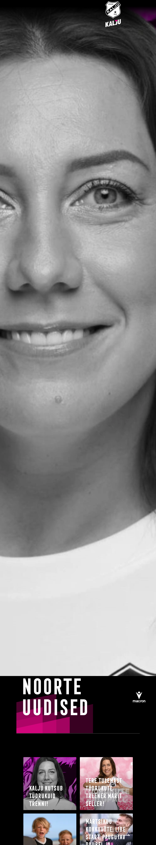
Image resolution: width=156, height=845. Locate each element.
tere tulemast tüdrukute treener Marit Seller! (103, 792)
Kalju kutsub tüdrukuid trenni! (45, 796)
